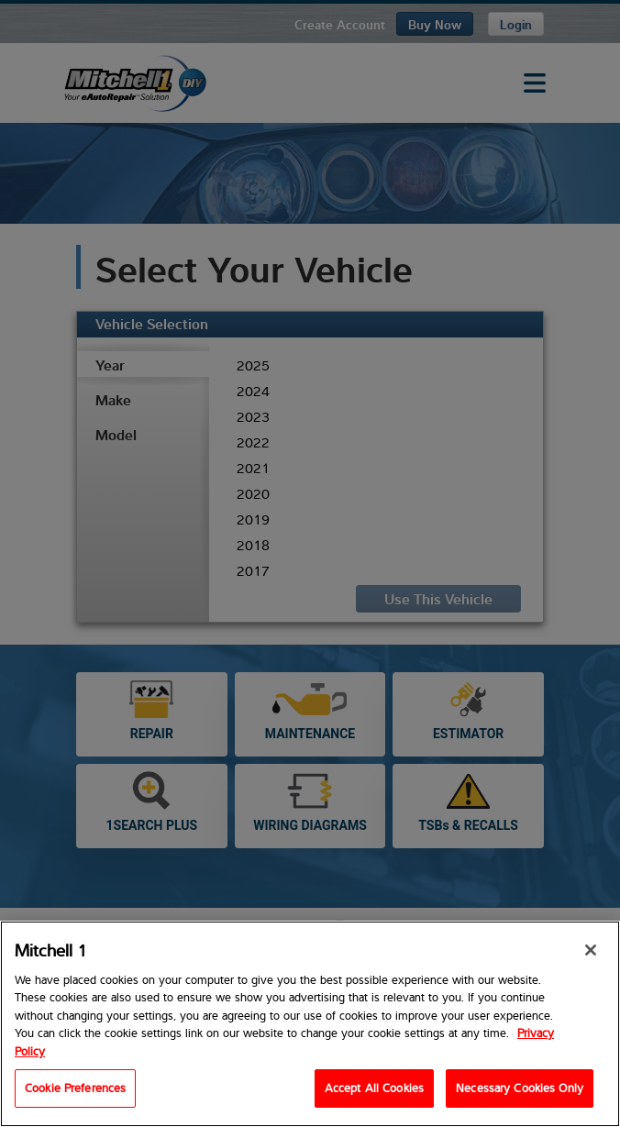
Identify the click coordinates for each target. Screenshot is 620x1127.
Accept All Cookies (374, 1087)
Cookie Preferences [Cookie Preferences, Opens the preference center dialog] (75, 1087)
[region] (310, 1024)
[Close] (590, 950)
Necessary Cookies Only (519, 1087)
